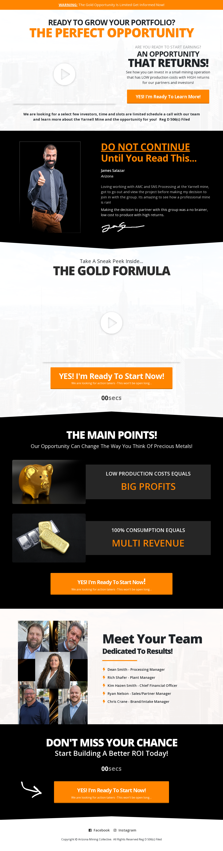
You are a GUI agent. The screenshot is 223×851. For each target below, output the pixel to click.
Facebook (102, 830)
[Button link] (168, 97)
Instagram (127, 830)
